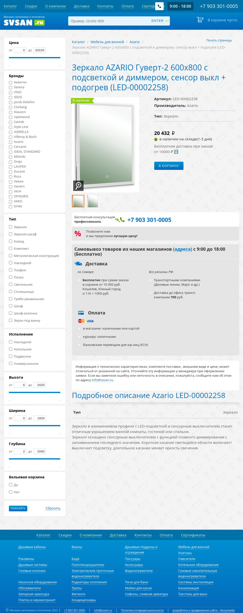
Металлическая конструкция (34, 255)
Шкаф (16, 306)
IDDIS (15, 97)
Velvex (16, 181)
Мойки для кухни (138, 588)
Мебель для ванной (107, 41)
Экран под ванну (24, 320)
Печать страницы (219, 40)
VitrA (15, 191)
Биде (75, 558)
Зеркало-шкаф (22, 234)
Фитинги (78, 594)
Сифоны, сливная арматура (146, 594)
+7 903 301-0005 (74, 610)
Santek (16, 121)
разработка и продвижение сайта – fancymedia (204, 610)
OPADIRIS (18, 196)
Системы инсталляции (195, 582)
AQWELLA (19, 131)
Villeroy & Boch (22, 136)
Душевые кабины (32, 547)
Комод (16, 241)
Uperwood (19, 117)
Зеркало (18, 227)
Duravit (17, 171)
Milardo (17, 156)
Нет (14, 492)
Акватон (18, 82)
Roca (15, 176)
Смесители (186, 558)
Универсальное (23, 363)
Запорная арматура (33, 594)
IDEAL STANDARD (24, 151)
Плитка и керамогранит (37, 600)
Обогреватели (29, 588)
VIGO (15, 92)
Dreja (15, 161)
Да (13, 485)
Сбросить (53, 508)
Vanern (17, 186)
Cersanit (17, 146)
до (36, 50)
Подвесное (20, 356)
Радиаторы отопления (89, 582)
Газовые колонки (31, 570)
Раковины (26, 558)
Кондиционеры (84, 600)
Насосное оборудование (37, 582)
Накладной (20, 263)
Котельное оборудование (198, 564)
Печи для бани (136, 582)
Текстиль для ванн (192, 594)
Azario (16, 141)
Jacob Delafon (22, 102)
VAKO (15, 201)
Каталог (78, 41)
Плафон (17, 270)
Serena (16, 87)
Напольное (20, 349)
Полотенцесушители (88, 564)
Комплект (19, 248)
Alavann (17, 112)
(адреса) (182, 249)
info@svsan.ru (103, 610)
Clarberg (18, 107)
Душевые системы (32, 564)
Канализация (188, 588)
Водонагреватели (139, 570)
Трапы (77, 588)
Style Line (18, 126)
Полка (16, 277)
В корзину (169, 165)
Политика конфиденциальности (142, 610)
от (17, 50)
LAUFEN (17, 166)
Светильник (21, 284)
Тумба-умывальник (26, 299)
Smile (15, 206)
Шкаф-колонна (23, 313)
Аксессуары (134, 564)
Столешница (21, 291)
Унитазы (185, 553)
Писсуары (132, 558)
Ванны (77, 547)
